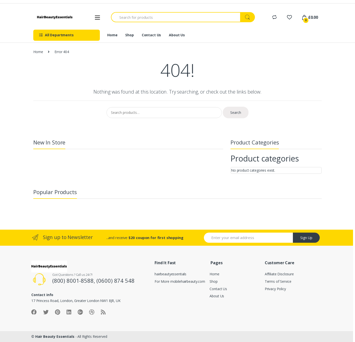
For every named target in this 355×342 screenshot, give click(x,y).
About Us (177, 35)
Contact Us (151, 35)
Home (112, 35)
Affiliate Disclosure (279, 274)
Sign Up (306, 237)
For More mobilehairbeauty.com (180, 281)
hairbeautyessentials (170, 274)
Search (235, 112)
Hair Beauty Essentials (54, 336)
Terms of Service (278, 281)
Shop (129, 35)
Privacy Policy (275, 288)
